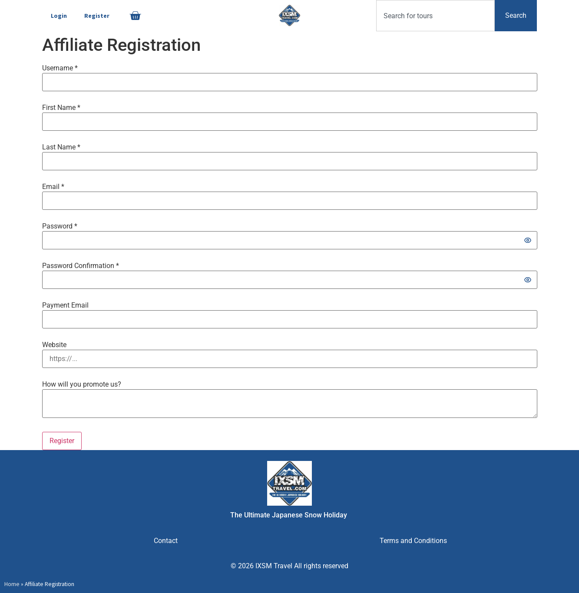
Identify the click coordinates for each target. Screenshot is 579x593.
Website (54, 344)
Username (60, 68)
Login (59, 16)
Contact (166, 541)
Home (12, 584)
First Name (61, 107)
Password (59, 226)
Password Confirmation (80, 265)
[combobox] (435, 15)
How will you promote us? (81, 384)
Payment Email (65, 305)
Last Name (61, 147)
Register (96, 16)
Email (53, 186)
